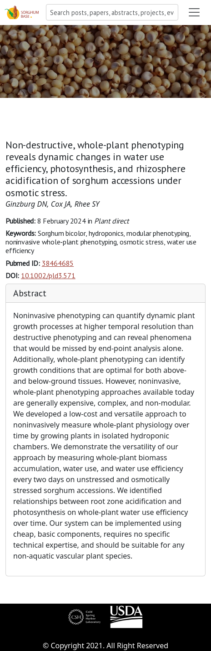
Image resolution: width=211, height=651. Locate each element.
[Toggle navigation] (194, 12)
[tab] (105, 293)
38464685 (58, 263)
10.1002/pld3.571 (48, 275)
